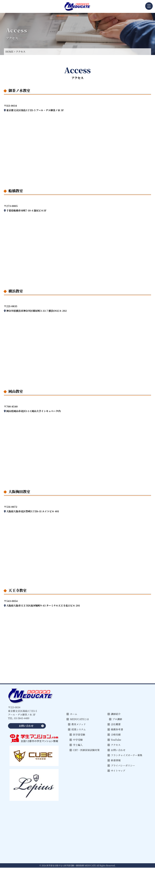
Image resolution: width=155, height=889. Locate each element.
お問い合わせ (116, 750)
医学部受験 (77, 734)
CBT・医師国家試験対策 (85, 750)
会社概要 (114, 724)
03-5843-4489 (21, 718)
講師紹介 (114, 714)
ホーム (72, 714)
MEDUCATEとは (78, 719)
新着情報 (114, 760)
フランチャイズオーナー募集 (125, 755)
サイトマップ (116, 770)
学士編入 (76, 745)
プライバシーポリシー (121, 765)
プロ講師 (115, 719)
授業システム (77, 729)
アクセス (114, 745)
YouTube (114, 739)
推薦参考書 (115, 729)
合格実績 (114, 734)
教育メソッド (77, 724)
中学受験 (76, 739)
